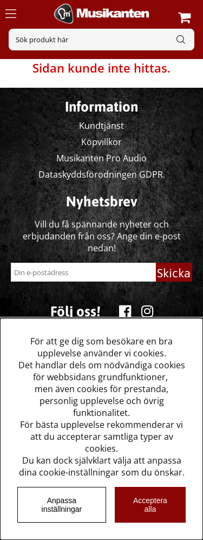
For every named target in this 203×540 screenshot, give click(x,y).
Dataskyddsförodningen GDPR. (101, 174)
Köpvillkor (101, 142)
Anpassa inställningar (62, 504)
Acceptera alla (150, 504)
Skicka (174, 273)
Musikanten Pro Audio (101, 158)
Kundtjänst (101, 126)
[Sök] (101, 39)
